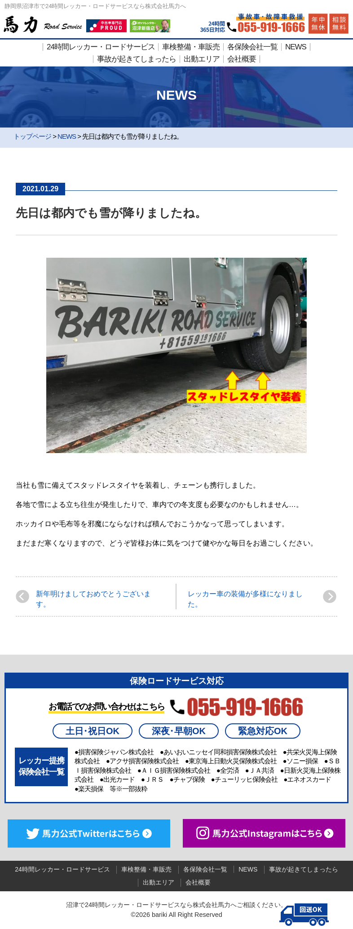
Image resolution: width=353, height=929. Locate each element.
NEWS (295, 47)
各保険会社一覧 (252, 47)
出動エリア (202, 59)
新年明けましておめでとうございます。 (93, 599)
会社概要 (241, 59)
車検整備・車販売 (191, 47)
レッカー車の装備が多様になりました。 (245, 599)
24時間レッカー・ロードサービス (101, 47)
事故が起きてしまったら (136, 59)
